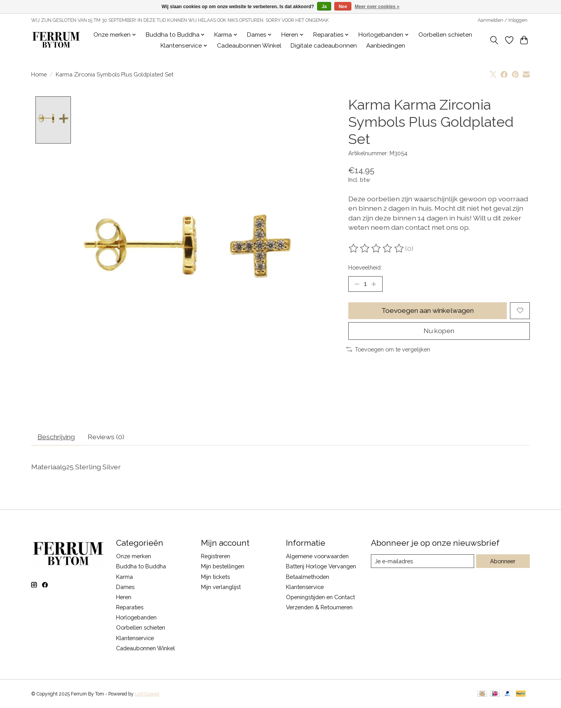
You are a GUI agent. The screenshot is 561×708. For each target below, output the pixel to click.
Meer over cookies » (377, 6)
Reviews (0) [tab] (109, 437)
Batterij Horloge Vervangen (321, 567)
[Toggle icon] (494, 40)
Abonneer (502, 562)
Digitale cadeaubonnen (324, 45)
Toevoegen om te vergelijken (388, 349)
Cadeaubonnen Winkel (249, 45)
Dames (125, 587)
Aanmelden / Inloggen (502, 20)
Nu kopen (439, 331)
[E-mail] (422, 562)
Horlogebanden (136, 618)
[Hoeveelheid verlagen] (356, 284)
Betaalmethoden (307, 577)
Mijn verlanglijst (221, 587)
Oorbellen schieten (445, 34)
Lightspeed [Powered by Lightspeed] (147, 694)
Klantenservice (135, 638)
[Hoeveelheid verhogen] (374, 284)
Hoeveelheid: (365, 267)
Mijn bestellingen (222, 567)
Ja (323, 6)
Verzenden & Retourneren (319, 608)
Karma (124, 577)
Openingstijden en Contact (320, 597)
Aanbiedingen (385, 45)
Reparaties (129, 608)
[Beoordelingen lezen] (376, 248)
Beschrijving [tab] (58, 437)
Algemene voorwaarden (317, 557)
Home (39, 74)
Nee (343, 6)
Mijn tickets (215, 577)
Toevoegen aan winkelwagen (427, 311)
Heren (123, 597)
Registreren (215, 557)
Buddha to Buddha (141, 567)
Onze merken (133, 557)
